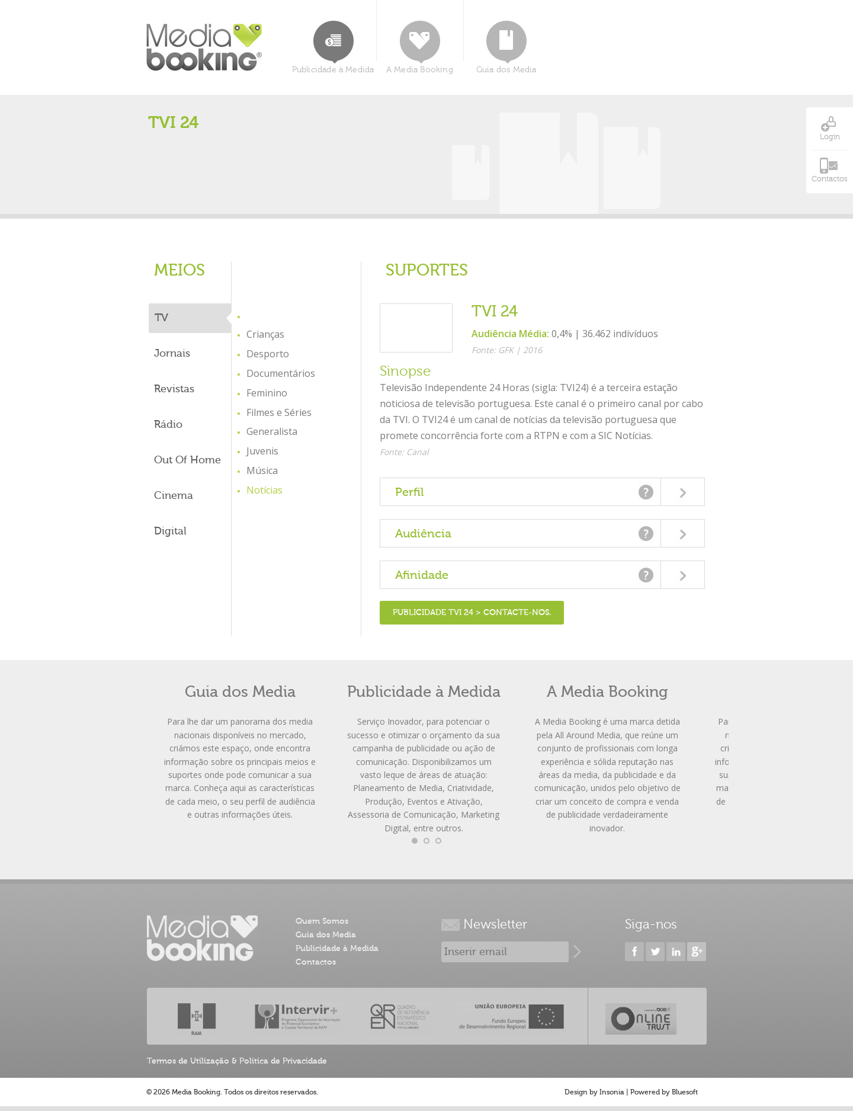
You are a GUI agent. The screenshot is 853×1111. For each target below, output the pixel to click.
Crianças (265, 334)
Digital (170, 531)
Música (262, 470)
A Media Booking (419, 48)
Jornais (172, 353)
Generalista (271, 431)
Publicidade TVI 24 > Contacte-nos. (472, 612)
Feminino (266, 392)
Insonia (611, 1092)
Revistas (174, 389)
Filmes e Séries (279, 412)
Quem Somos (322, 921)
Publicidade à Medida (333, 48)
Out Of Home (187, 460)
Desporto (267, 353)
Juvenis (262, 450)
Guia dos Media (506, 48)
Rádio (168, 424)
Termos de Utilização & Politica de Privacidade (237, 1061)
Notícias (264, 490)
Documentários (280, 373)
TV (161, 318)
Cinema (173, 495)
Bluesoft (685, 1092)
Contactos (316, 962)
